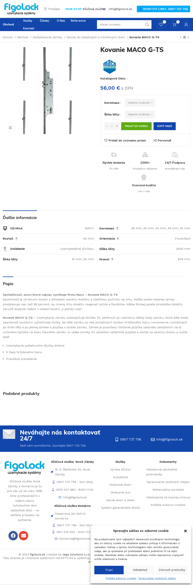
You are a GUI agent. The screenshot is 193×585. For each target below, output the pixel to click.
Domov (8, 37)
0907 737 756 (178, 9)
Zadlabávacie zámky (48, 37)
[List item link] (73, 482)
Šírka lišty (111, 114)
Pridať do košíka (136, 126)
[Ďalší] (188, 37)
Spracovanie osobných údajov (157, 578)
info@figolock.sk (120, 9)
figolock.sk (37, 554)
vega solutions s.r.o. (76, 554)
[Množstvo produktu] (112, 126)
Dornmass (111, 103)
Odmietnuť (140, 570)
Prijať (109, 570)
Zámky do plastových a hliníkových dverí (96, 37)
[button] (185, 531)
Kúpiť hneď (164, 126)
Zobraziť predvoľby (172, 570)
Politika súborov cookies (121, 578)
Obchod (23, 37)
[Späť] (181, 37)
